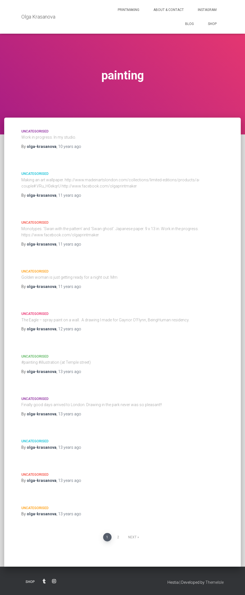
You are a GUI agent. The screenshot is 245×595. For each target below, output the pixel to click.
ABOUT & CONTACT (168, 10)
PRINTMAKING (128, 10)
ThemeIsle (214, 582)
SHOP (212, 24)
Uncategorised (35, 131)
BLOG (189, 24)
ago (69, 146)
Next (132, 537)
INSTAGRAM (207, 10)
